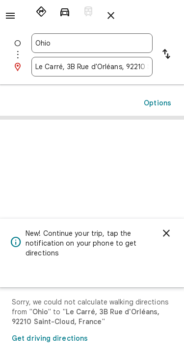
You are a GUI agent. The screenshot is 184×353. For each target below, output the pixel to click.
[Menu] (10, 15)
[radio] (41, 12)
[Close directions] (111, 15)
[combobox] (92, 43)
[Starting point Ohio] (92, 43)
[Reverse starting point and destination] (166, 55)
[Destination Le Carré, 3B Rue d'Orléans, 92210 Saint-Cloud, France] (92, 67)
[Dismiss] (166, 233)
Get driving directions (50, 338)
